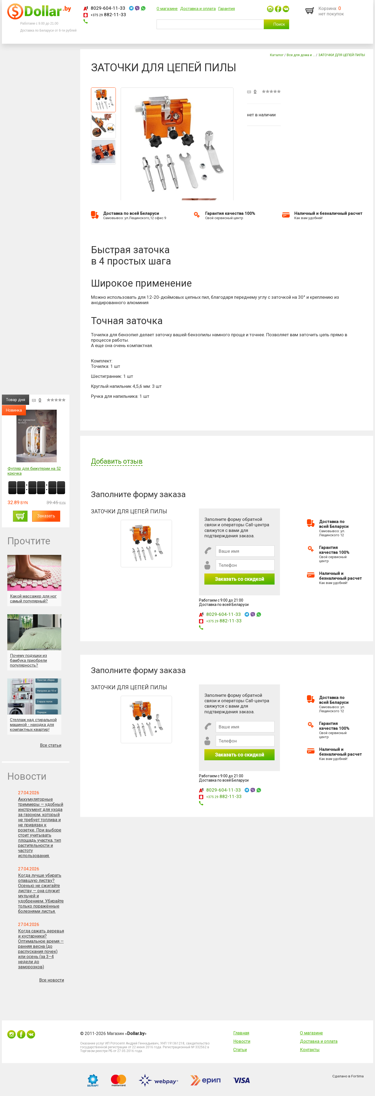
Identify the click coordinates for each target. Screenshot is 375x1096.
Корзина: (328, 8)
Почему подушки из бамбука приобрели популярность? (28, 660)
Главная (241, 1033)
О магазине (167, 8)
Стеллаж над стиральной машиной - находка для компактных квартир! (33, 724)
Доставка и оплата (198, 8)
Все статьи (50, 745)
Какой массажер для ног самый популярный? (33, 598)
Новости (241, 1041)
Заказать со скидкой (239, 579)
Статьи (240, 1049)
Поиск (279, 24)
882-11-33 (108, 14)
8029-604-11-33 (108, 8)
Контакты (310, 1049)
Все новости (51, 980)
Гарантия (226, 8)
